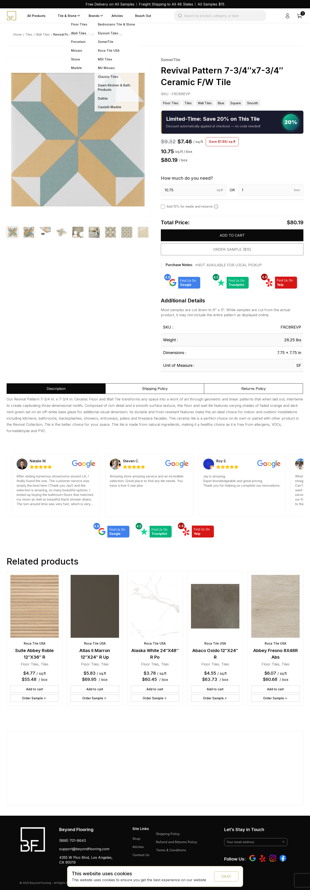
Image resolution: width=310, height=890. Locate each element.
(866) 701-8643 (72, 840)
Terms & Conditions (171, 850)
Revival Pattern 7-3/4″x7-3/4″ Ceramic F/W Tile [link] (88, 34)
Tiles (28, 34)
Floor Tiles (170, 103)
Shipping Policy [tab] (155, 388)
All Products (36, 16)
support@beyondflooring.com (84, 849)
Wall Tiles (43, 34)
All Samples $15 (211, 4)
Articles (117, 16)
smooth (252, 103)
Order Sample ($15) (232, 249)
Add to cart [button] (34, 689)
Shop (136, 839)
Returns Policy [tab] (253, 388)
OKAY (226, 876)
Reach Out (143, 16)
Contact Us (140, 855)
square (235, 103)
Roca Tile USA (34, 643)
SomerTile (170, 59)
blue (221, 103)
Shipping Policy (168, 834)
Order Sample (34, 698)
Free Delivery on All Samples (110, 4)
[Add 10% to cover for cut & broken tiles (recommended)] (216, 206)
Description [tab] (56, 388)
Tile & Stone (67, 16)
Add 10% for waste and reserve (192, 206)
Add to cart (232, 235)
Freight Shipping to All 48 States (166, 4)
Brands (94, 16)
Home (17, 34)
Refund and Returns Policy (176, 842)
